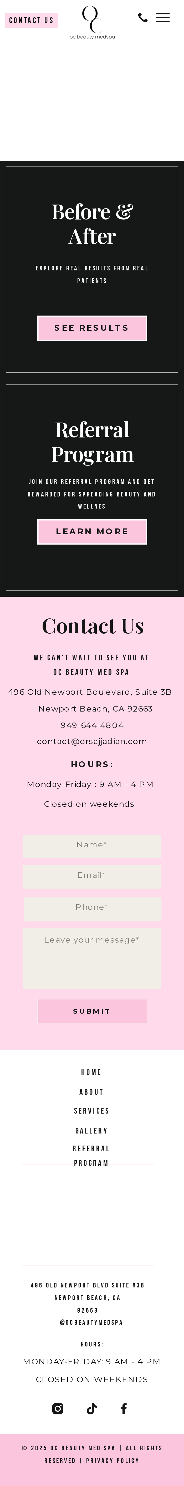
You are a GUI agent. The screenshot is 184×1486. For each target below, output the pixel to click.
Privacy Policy (113, 1460)
